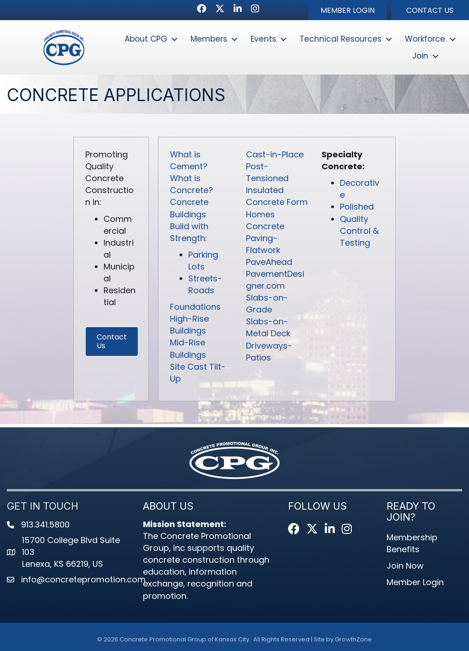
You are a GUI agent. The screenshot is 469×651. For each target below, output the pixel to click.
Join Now (405, 566)
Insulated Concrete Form (277, 196)
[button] (348, 10)
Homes (260, 214)
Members (209, 38)
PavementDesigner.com (275, 280)
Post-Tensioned (267, 172)
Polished (357, 207)
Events (263, 38)
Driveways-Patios (269, 351)
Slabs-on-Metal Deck (268, 327)
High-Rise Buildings (189, 325)
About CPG (146, 38)
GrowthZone (353, 639)
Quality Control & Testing (359, 230)
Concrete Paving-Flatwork (265, 238)
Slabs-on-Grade (267, 304)
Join (420, 55)
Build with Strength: (189, 232)
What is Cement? (188, 160)
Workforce (425, 38)
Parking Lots (203, 261)
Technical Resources (341, 38)
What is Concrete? (191, 184)
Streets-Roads (205, 284)
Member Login (415, 582)
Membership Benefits (412, 543)
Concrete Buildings (189, 208)
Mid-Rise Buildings (188, 348)
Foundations (195, 307)
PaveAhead (269, 262)
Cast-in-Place (275, 155)
